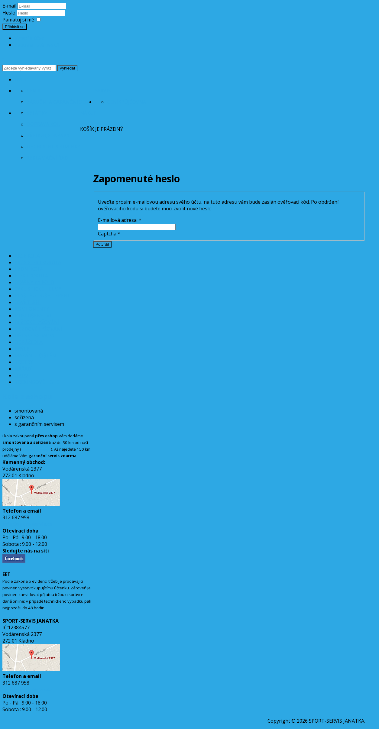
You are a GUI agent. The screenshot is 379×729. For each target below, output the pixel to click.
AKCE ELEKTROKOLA (38, 262)
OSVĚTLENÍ (28, 302)
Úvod (21, 79)
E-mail (9, 5)
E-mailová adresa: (119, 220)
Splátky (37, 113)
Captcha (109, 233)
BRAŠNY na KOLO (34, 282)
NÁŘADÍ (24, 368)
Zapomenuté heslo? (37, 44)
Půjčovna (133, 102)
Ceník (34, 90)
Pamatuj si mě (18, 19)
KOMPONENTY (32, 309)
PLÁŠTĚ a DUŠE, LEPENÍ (42, 295)
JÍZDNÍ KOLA (29, 269)
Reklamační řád (47, 157)
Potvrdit (102, 244)
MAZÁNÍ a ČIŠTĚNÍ (36, 355)
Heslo (9, 12)
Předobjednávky (48, 135)
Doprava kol (43, 124)
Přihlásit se (14, 26)
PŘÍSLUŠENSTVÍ (33, 315)
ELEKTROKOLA (31, 275)
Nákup (88, 113)
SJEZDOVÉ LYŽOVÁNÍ (38, 329)
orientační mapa (36, 449)
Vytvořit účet (29, 38)
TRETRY (24, 362)
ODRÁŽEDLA (29, 342)
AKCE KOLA (27, 255)
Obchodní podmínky (53, 146)
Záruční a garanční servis (61, 102)
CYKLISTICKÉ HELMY (38, 289)
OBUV (21, 375)
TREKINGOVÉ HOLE (37, 382)
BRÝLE (22, 348)
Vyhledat (67, 68)
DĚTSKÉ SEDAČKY (35, 335)
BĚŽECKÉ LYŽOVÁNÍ (37, 322)
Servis (103, 90)
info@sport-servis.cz (27, 524)
